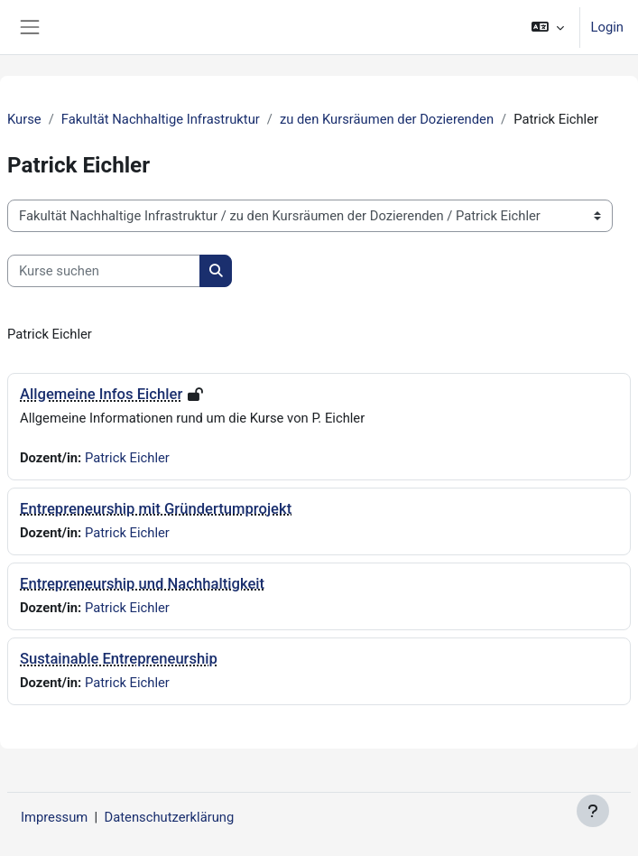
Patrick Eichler (127, 458)
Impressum (54, 817)
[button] (547, 27)
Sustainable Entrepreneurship (118, 658)
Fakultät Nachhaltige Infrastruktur (160, 119)
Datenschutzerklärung (170, 817)
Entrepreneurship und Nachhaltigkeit (142, 583)
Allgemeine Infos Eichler (101, 394)
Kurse (24, 119)
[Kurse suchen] (103, 271)
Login (607, 27)
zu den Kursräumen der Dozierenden (387, 119)
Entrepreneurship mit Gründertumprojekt (155, 508)
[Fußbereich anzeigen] (593, 811)
